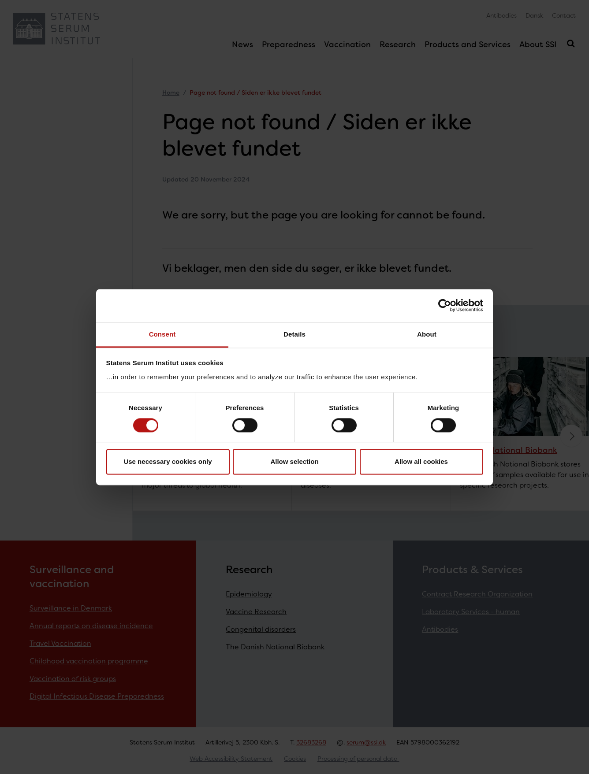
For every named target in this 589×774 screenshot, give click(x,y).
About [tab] (426, 334)
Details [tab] (294, 334)
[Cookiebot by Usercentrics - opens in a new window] (444, 305)
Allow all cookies (421, 462)
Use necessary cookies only (167, 462)
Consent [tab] (162, 334)
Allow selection (294, 462)
